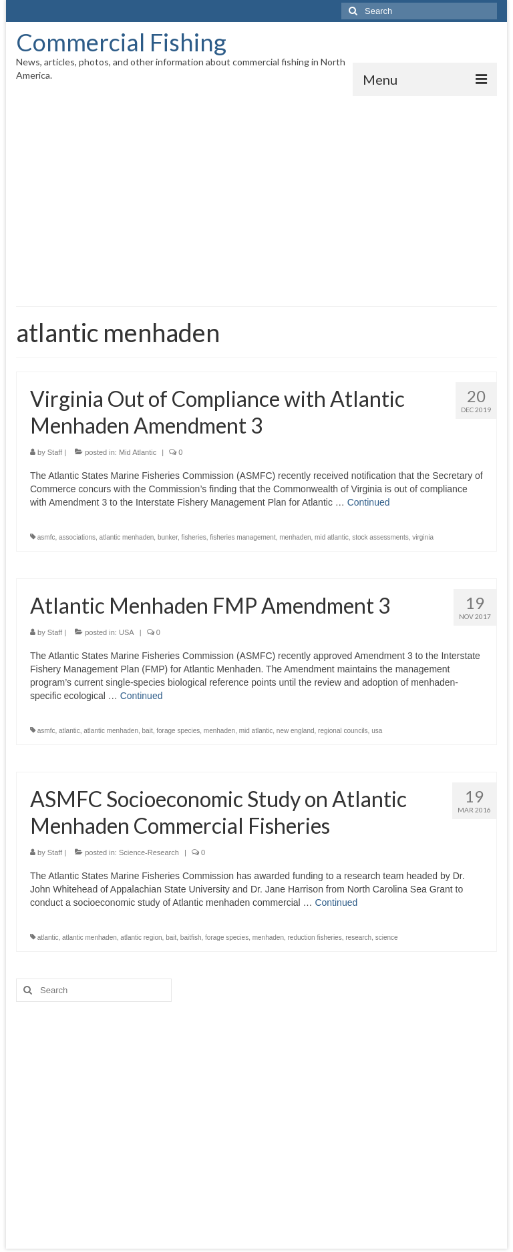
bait (147, 730)
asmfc (46, 537)
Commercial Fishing (121, 42)
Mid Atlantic (137, 452)
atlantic (69, 730)
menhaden (295, 537)
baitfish (191, 937)
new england (296, 730)
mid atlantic (332, 537)
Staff (54, 452)
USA (126, 632)
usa (376, 730)
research (358, 937)
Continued (368, 502)
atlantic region (141, 937)
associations (77, 537)
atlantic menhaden (127, 537)
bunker (168, 537)
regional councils (343, 730)
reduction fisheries (315, 937)
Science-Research (149, 852)
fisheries (194, 537)
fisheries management (242, 537)
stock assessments (380, 537)
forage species (178, 730)
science (386, 937)
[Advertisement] (256, 196)
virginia (423, 537)
